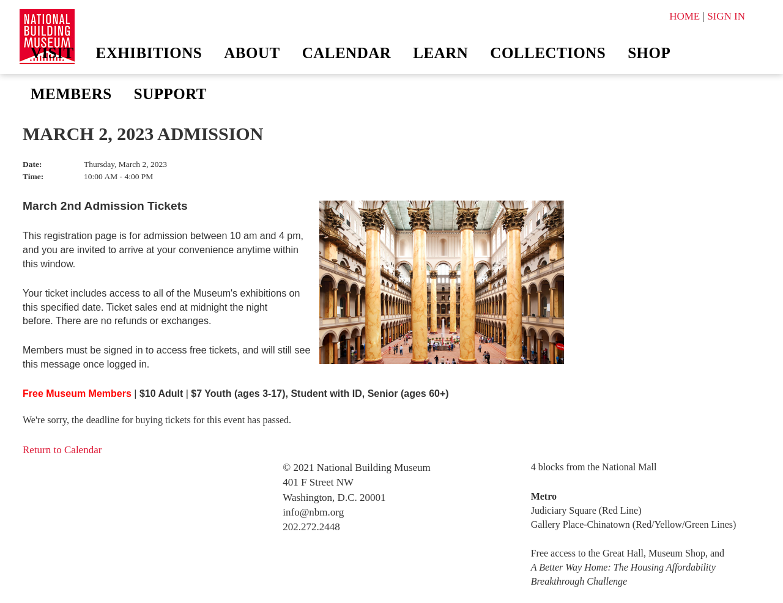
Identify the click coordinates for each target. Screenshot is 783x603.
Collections (548, 53)
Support (170, 94)
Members (71, 94)
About (252, 53)
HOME (684, 16)
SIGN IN (726, 16)
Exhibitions (149, 53)
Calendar (347, 53)
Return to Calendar (62, 450)
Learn (440, 53)
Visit (52, 53)
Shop (649, 53)
